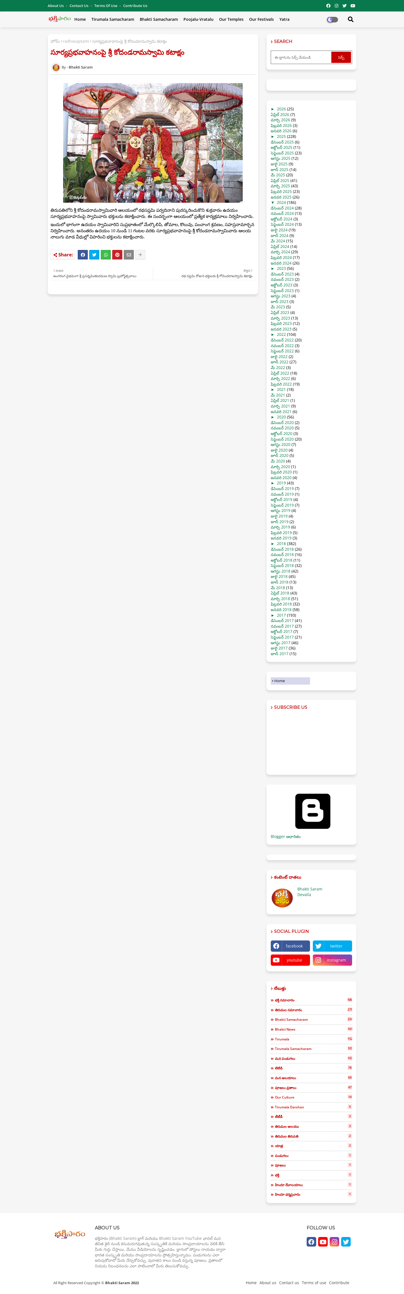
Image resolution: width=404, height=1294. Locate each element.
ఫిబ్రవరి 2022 (281, 384)
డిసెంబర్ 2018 (282, 549)
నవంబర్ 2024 (282, 213)
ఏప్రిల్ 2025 (280, 180)
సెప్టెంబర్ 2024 (282, 224)
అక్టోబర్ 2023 (281, 285)
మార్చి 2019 (280, 527)
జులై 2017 (279, 648)
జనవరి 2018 (281, 609)
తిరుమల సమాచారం (313, 1009)
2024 (281, 202)
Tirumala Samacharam (112, 19)
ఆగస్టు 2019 (280, 510)
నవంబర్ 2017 (282, 626)
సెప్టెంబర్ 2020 (282, 439)
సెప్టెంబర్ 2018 (282, 565)
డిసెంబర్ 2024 (282, 208)
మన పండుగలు (313, 1058)
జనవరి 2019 (281, 538)
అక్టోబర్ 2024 (281, 219)
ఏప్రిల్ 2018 (280, 593)
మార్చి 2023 (280, 318)
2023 (281, 268)
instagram (336, 960)
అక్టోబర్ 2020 (281, 433)
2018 (281, 543)
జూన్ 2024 (279, 235)
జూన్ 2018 (279, 582)
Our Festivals (261, 19)
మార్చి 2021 (280, 406)
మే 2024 (278, 240)
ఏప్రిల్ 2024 (280, 246)
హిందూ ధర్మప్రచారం (313, 1194)
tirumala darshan (313, 1107)
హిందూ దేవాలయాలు (313, 1184)
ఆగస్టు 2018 (280, 571)
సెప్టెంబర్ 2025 (282, 153)
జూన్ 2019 (279, 521)
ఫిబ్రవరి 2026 (281, 125)
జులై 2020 (279, 450)
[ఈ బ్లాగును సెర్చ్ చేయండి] (301, 57)
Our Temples (231, 19)
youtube (294, 960)
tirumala (313, 1039)
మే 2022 (278, 367)
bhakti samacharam (313, 1019)
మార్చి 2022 (280, 378)
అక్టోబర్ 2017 (281, 631)
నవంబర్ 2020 (282, 427)
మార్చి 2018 (280, 598)
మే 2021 (278, 395)
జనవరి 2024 (281, 263)
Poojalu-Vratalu (198, 19)
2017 (281, 615)
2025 (281, 136)
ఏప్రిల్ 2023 (280, 312)
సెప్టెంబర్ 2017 (282, 637)
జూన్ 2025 (279, 169)
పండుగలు (313, 1155)
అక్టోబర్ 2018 (281, 560)
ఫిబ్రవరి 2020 (281, 472)
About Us (56, 5)
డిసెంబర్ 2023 (282, 274)
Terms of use (106, 5)
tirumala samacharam (313, 1048)
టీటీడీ (313, 1116)
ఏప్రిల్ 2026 (280, 114)
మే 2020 (278, 461)
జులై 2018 (279, 576)
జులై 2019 (279, 516)
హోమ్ (55, 41)
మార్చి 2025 (280, 185)
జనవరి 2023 (281, 329)
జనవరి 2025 (281, 197)
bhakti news (313, 1029)
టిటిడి (313, 1067)
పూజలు (313, 1165)
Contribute (339, 1282)
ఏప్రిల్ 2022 (280, 373)
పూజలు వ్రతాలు (313, 1087)
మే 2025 (278, 174)
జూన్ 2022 (279, 361)
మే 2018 (278, 587)
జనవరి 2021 (281, 411)
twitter (336, 946)
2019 (281, 483)
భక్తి (313, 1174)
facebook (294, 946)
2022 (281, 334)
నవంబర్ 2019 (282, 494)
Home (80, 19)
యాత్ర (313, 1145)
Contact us (79, 5)
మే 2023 (278, 306)
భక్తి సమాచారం (313, 1000)
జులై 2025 (279, 164)
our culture (313, 1097)
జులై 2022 (279, 356)
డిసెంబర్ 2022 (282, 340)
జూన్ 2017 (279, 653)
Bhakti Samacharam (159, 19)
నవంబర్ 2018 (282, 554)
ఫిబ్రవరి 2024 (281, 257)
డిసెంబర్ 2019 (282, 488)
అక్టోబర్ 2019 (281, 499)
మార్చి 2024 (280, 251)
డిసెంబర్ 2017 (282, 620)
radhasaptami (76, 41)
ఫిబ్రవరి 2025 (281, 191)
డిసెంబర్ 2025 (282, 142)
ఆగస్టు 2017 (280, 642)
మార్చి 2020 (280, 466)
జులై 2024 (279, 230)
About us (268, 1282)
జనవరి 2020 (281, 477)
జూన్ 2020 (279, 455)
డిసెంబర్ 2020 (282, 422)
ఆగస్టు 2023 (280, 296)
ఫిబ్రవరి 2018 (281, 604)
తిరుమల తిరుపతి (313, 1136)
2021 (281, 389)
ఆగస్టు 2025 (280, 158)
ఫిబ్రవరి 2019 (281, 532)
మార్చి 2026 (280, 119)
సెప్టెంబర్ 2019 (282, 505)
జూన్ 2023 (279, 301)
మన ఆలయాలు (313, 1077)
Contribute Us (135, 5)
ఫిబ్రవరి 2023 (281, 323)
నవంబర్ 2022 (282, 345)
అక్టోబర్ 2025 (281, 147)
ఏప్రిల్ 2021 (280, 400)
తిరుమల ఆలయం (313, 1126)
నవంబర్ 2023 (282, 279)
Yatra (284, 19)
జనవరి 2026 (281, 130)
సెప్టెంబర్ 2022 (282, 351)
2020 (281, 417)
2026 (281, 108)
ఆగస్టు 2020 (280, 444)
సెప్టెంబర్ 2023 (282, 290)
